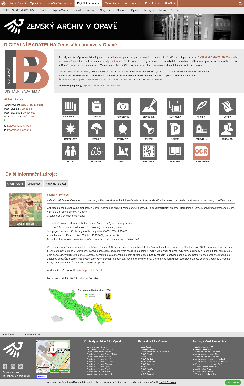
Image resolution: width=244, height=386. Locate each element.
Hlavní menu (8, 334)
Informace (131, 3)
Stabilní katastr (15, 183)
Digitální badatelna (88, 3)
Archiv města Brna (203, 369)
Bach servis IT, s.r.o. (96, 79)
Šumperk (176, 10)
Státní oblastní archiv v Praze (207, 352)
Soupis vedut (34, 183)
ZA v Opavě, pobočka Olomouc (100, 349)
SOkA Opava (146, 366)
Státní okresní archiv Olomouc (99, 364)
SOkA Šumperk (147, 374)
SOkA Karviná (147, 359)
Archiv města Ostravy (204, 371)
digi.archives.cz (114, 61)
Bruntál (44, 10)
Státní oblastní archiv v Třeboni (208, 354)
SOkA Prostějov (147, 369)
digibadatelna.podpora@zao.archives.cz (102, 85)
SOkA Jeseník (147, 357)
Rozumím (233, 382)
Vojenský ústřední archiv (205, 374)
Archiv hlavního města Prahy (207, 366)
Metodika (110, 3)
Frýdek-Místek (60, 10)
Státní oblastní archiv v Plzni (207, 357)
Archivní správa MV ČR (205, 347)
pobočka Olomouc (57, 3)
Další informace (167, 382)
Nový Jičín (105, 10)
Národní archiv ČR (203, 349)
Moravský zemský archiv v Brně (208, 364)
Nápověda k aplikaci (19, 125)
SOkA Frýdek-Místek (150, 354)
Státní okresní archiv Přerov (98, 371)
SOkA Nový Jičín (148, 362)
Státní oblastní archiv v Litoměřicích (210, 359)
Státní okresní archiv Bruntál (99, 352)
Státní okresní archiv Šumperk (99, 374)
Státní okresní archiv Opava (98, 366)
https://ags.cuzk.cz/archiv (89, 270)
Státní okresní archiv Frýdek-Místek (102, 354)
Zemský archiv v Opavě (24, 3)
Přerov (162, 10)
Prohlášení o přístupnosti (18, 376)
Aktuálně (169, 3)
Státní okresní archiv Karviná (99, 359)
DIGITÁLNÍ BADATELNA (77, 71)
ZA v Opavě (146, 347)
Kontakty (150, 3)
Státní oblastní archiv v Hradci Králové (211, 362)
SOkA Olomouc (147, 364)
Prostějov (149, 10)
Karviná (91, 10)
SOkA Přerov (146, 371)
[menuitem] (25, 3)
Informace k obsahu (19, 130)
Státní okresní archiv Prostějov (100, 369)
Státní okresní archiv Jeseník (99, 357)
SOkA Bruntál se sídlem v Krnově (155, 352)
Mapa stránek (12, 372)
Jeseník (77, 10)
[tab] (15, 183)
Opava (134, 10)
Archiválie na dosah (56, 183)
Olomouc (121, 10)
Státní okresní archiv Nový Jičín (100, 362)
